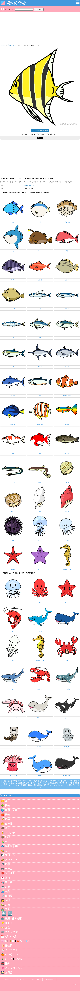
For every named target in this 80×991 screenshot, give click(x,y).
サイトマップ (21, 979)
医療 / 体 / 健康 (13, 918)
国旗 (7, 877)
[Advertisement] (40, 28)
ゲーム (9, 868)
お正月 (8, 959)
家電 (7, 886)
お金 (7, 927)
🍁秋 (19, 941)
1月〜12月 (11, 936)
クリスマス (11, 950)
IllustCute (3, 45)
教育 (7, 909)
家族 (7, 904)
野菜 (7, 819)
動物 (7, 837)
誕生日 (8, 945)
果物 (7, 814)
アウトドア (11, 859)
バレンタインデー (15, 968)
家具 (7, 891)
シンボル (10, 873)
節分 (7, 963)
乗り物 (8, 882)
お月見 (8, 972)
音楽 (7, 864)
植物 (7, 805)
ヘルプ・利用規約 (35, 979)
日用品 (8, 895)
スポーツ (10, 855)
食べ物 (8, 823)
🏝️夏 (11, 941)
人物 (7, 900)
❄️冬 (27, 941)
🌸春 (4, 941)
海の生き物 (11, 45)
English (7, 979)
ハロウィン (11, 954)
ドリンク (10, 832)
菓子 (7, 828)
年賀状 (18, 959)
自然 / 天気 (11, 810)
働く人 (8, 923)
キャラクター (12, 932)
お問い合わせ (50, 979)
